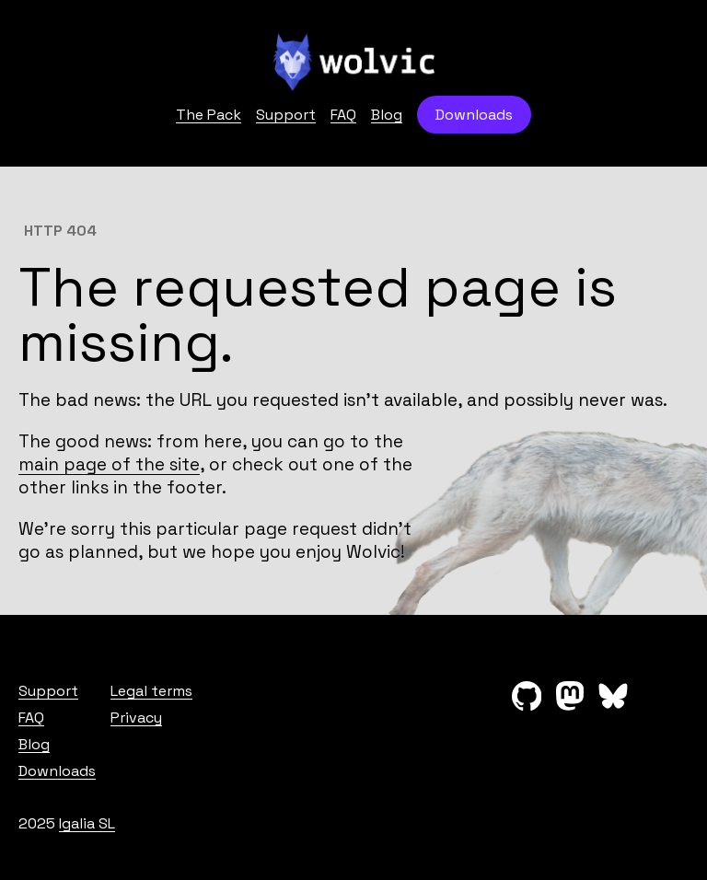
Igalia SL (87, 823)
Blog (386, 114)
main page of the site (109, 464)
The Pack (208, 114)
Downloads (474, 114)
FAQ (343, 114)
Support (286, 114)
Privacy (136, 717)
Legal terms (151, 691)
